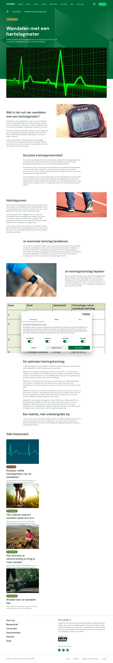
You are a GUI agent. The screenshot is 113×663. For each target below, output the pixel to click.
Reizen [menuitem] (36, 4)
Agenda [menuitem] (20, 4)
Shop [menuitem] (71, 4)
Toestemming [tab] (33, 319)
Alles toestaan (79, 347)
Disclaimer (76, 659)
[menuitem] (10, 4)
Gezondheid (17, 11)
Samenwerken (13, 633)
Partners (10, 637)
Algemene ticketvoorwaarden (90, 659)
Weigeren (34, 347)
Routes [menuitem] (28, 4)
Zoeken (102, 4)
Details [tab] (56, 319)
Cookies (104, 659)
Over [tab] (80, 319)
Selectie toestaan (56, 347)
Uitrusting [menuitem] (63, 4)
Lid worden (11, 629)
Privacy (68, 659)
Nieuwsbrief (12, 624)
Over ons (10, 620)
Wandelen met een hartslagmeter (36, 11)
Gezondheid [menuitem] (53, 4)
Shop (8, 641)
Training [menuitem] (43, 4)
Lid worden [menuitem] (80, 4)
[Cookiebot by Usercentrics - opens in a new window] (83, 314)
